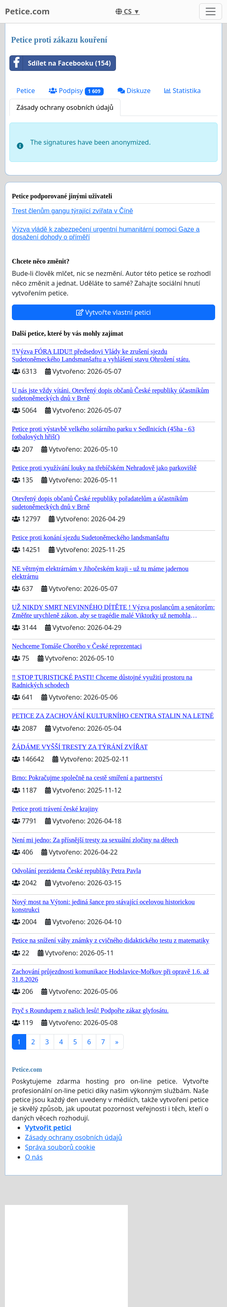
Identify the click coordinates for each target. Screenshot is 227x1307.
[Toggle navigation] (210, 11)
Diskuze (134, 90)
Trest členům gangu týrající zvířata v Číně (72, 210)
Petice (25, 90)
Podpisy (76, 90)
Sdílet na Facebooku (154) (60, 63)
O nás (34, 1157)
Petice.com (27, 11)
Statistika (182, 90)
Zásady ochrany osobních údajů (65, 107)
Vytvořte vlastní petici (113, 312)
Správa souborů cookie (60, 1147)
